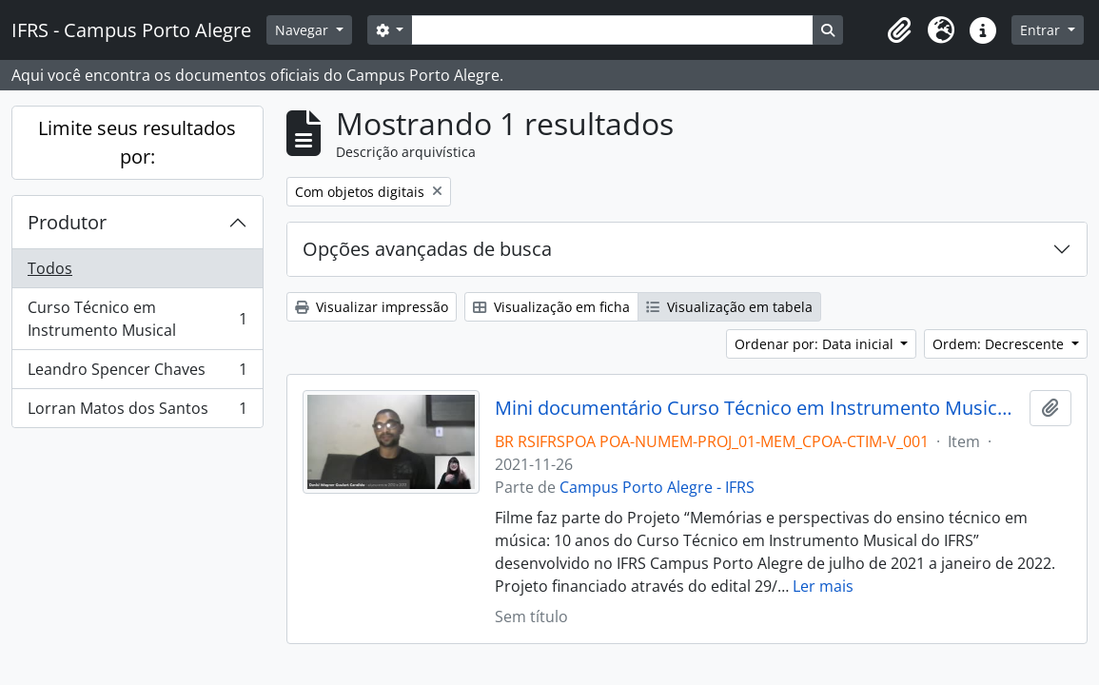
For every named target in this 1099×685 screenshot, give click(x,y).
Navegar (303, 30)
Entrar (1042, 30)
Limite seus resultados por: (137, 142)
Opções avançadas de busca (427, 249)
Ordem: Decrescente (1000, 344)
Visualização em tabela (729, 307)
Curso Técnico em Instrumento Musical (137, 319)
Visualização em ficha (551, 307)
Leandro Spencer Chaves (137, 373)
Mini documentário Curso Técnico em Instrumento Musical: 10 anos (758, 408)
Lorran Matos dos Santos (137, 412)
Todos (50, 268)
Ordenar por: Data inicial (816, 344)
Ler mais (823, 586)
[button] (899, 30)
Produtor (67, 222)
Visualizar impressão (371, 307)
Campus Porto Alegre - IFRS (657, 487)
